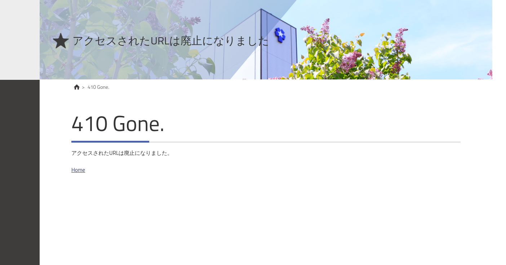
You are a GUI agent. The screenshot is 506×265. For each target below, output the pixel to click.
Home (78, 170)
